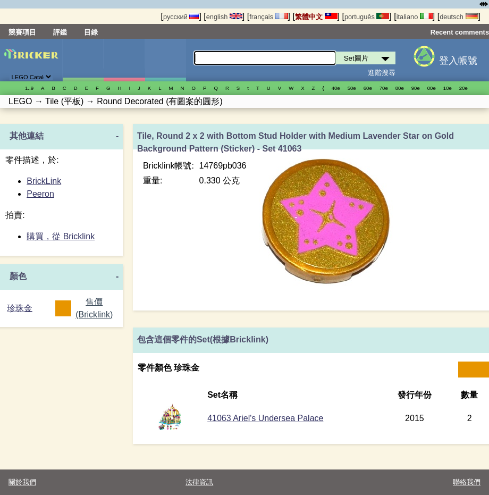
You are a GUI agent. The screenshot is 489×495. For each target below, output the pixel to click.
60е (368, 88)
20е (463, 88)
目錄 (91, 32)
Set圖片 (83, 60)
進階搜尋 (381, 73)
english (224, 17)
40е (336, 88)
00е (431, 88)
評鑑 (60, 32)
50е (352, 88)
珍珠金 (19, 308)
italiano (415, 17)
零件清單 (165, 60)
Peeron (40, 193)
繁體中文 (316, 17)
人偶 (124, 60)
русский (181, 17)
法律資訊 (199, 482)
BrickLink (44, 181)
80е (399, 88)
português (366, 17)
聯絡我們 (466, 482)
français (268, 17)
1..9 (29, 88)
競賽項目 (22, 32)
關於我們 (22, 482)
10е (447, 88)
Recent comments (460, 32)
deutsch (459, 17)
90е (415, 88)
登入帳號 (458, 60)
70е (384, 88)
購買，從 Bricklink (61, 236)
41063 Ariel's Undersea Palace (265, 418)
